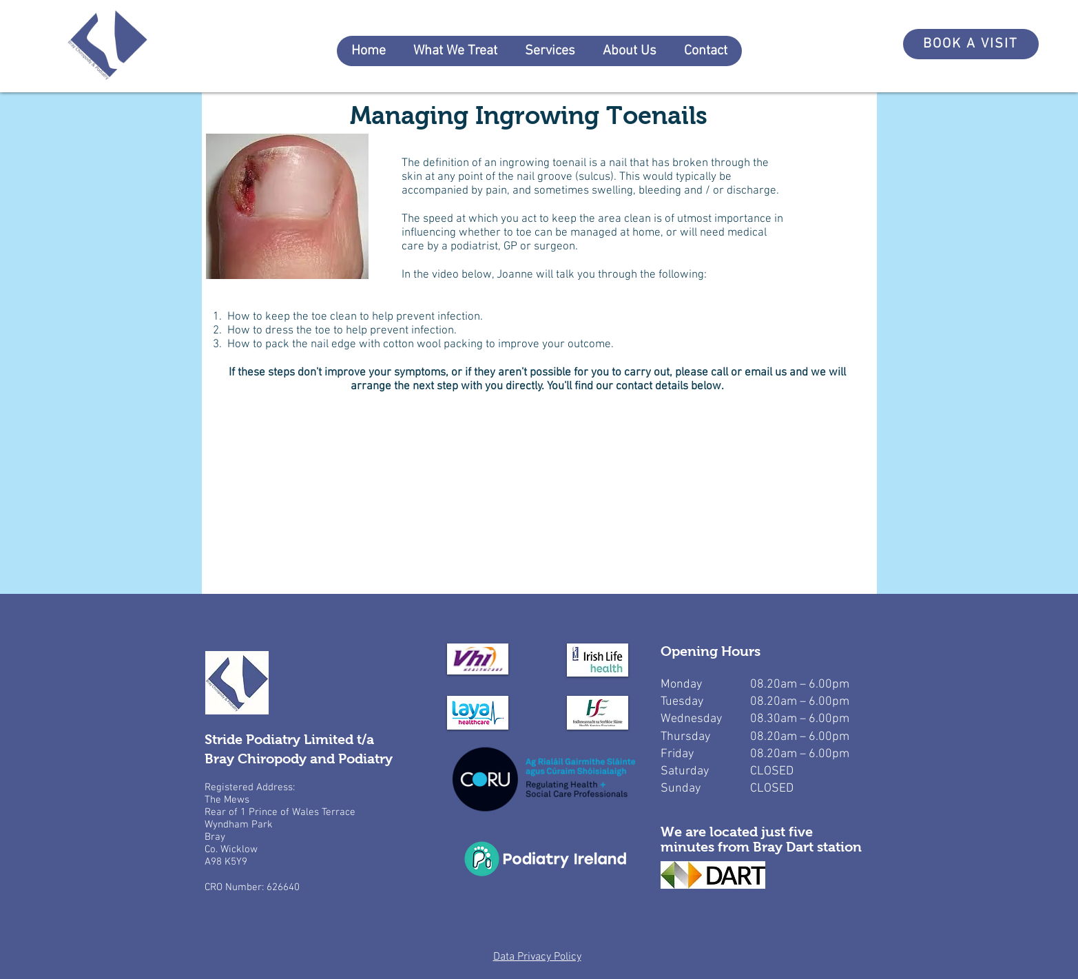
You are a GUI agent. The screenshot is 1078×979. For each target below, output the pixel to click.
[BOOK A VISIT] (971, 44)
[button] (455, 51)
